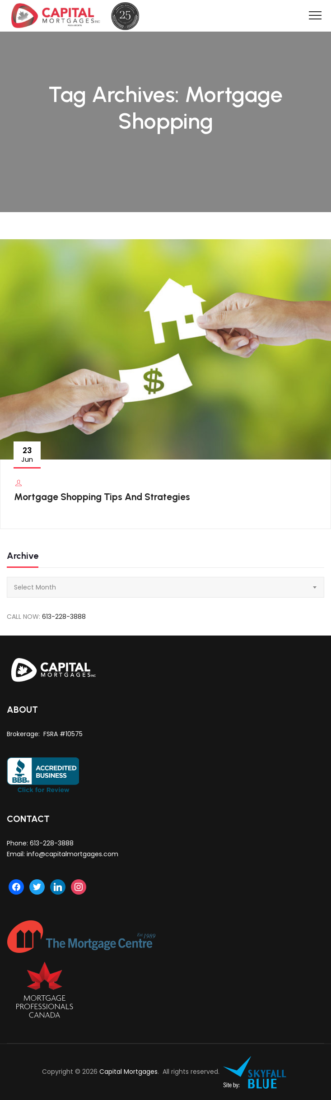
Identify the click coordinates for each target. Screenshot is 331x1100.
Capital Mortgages (128, 1071)
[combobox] (165, 587)
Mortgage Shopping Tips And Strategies (102, 496)
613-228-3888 (64, 616)
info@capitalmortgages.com (72, 854)
